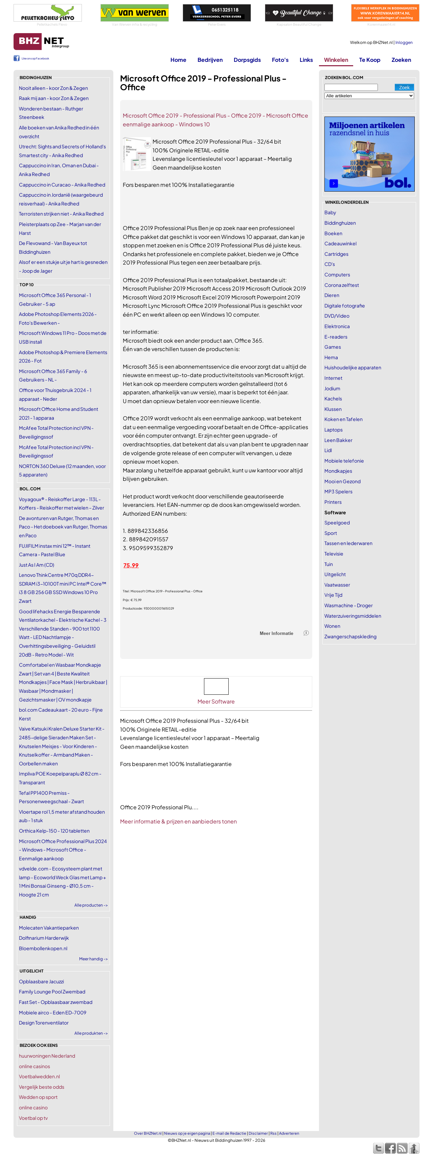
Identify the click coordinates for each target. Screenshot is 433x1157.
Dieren (331, 295)
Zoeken (401, 59)
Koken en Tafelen (343, 419)
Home (178, 59)
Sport (330, 533)
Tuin (328, 564)
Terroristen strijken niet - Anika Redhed (61, 214)
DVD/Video (336, 316)
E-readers (335, 337)
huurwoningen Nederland (47, 1056)
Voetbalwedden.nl (39, 1076)
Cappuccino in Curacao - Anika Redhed (62, 184)
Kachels (333, 398)
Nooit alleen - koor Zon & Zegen (53, 88)
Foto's (280, 59)
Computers (337, 274)
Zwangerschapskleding (350, 636)
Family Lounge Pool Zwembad (52, 991)
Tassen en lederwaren (348, 543)
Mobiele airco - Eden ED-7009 (52, 1012)
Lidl (328, 450)
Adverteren (289, 1133)
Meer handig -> (93, 958)
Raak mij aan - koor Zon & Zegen (54, 98)
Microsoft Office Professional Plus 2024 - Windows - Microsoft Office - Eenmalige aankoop (63, 849)
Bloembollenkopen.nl (43, 948)
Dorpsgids (247, 59)
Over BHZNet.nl (148, 1133)
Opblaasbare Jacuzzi (41, 981)
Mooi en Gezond (342, 481)
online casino (33, 1107)
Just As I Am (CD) (36, 565)
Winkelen (336, 59)
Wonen (332, 626)
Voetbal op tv (33, 1118)
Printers (333, 502)
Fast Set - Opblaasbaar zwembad (55, 1002)
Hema (331, 357)
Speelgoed (337, 522)
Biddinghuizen (340, 223)
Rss (273, 1133)
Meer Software (216, 701)
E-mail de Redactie (229, 1133)
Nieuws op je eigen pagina (187, 1133)
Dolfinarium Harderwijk (44, 938)
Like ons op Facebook (35, 58)
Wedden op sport (38, 1097)
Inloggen (404, 42)
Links (306, 59)
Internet (333, 378)
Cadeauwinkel (340, 243)
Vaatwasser (337, 585)
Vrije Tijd (333, 595)
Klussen (333, 409)
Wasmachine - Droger (348, 605)
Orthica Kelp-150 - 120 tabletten (54, 831)
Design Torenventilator (44, 1022)
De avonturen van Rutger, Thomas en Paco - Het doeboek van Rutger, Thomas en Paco (63, 526)
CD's (329, 264)
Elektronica (337, 326)
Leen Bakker (338, 440)
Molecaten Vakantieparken (49, 928)
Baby (330, 212)
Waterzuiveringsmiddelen (352, 616)
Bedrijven (210, 59)
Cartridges (336, 254)
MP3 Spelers (338, 491)
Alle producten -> (91, 905)
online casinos (34, 1066)
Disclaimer (258, 1133)
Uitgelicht (335, 574)
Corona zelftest (341, 285)
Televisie (333, 553)
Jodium (332, 388)
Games (332, 347)
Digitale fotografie (344, 305)
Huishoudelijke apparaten (352, 367)
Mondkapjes (338, 471)
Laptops (333, 429)
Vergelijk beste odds (41, 1087)
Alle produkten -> (91, 1033)
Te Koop (370, 59)
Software (335, 512)
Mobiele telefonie (344, 461)
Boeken (333, 233)
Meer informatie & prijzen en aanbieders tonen (178, 821)
